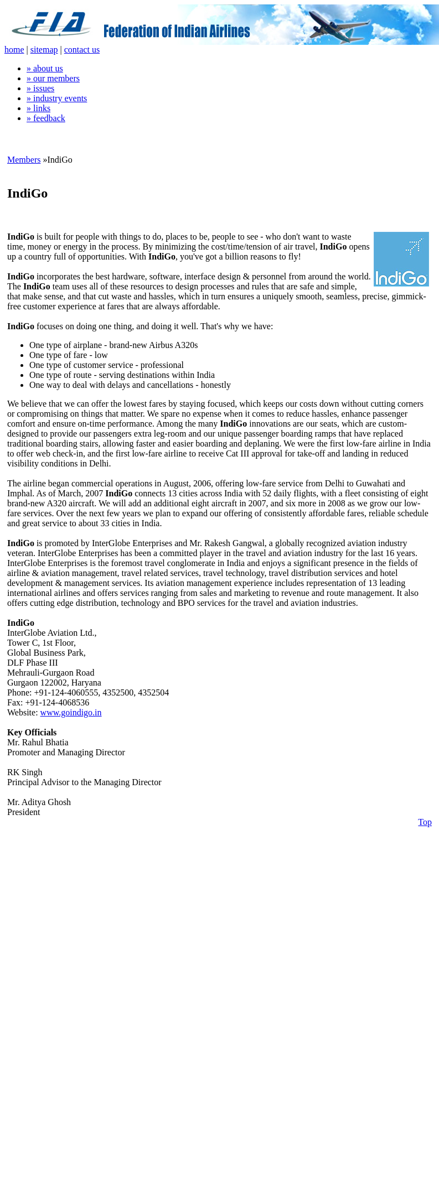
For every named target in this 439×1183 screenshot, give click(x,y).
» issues (40, 88)
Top (425, 822)
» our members (53, 78)
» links (38, 108)
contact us (82, 49)
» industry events (57, 98)
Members (23, 159)
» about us (45, 68)
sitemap (44, 49)
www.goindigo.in (71, 712)
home (14, 49)
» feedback (46, 118)
